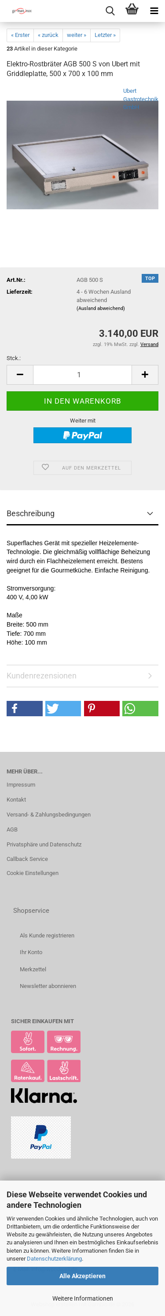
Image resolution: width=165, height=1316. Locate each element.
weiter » (76, 35)
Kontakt (16, 799)
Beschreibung (31, 513)
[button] (20, 375)
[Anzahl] (82, 375)
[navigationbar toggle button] (154, 11)
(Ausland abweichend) (101, 308)
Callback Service (27, 859)
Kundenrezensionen (42, 675)
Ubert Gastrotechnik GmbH (140, 98)
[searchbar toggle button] (110, 11)
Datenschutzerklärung (54, 1258)
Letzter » (105, 35)
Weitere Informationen (82, 1298)
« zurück (48, 35)
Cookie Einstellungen (33, 873)
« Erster (20, 35)
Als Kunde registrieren (47, 935)
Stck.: (14, 358)
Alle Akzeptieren (82, 1276)
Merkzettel (33, 969)
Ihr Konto (31, 952)
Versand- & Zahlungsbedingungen (49, 814)
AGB (12, 829)
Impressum (21, 784)
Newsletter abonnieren (48, 986)
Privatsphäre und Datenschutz (44, 844)
